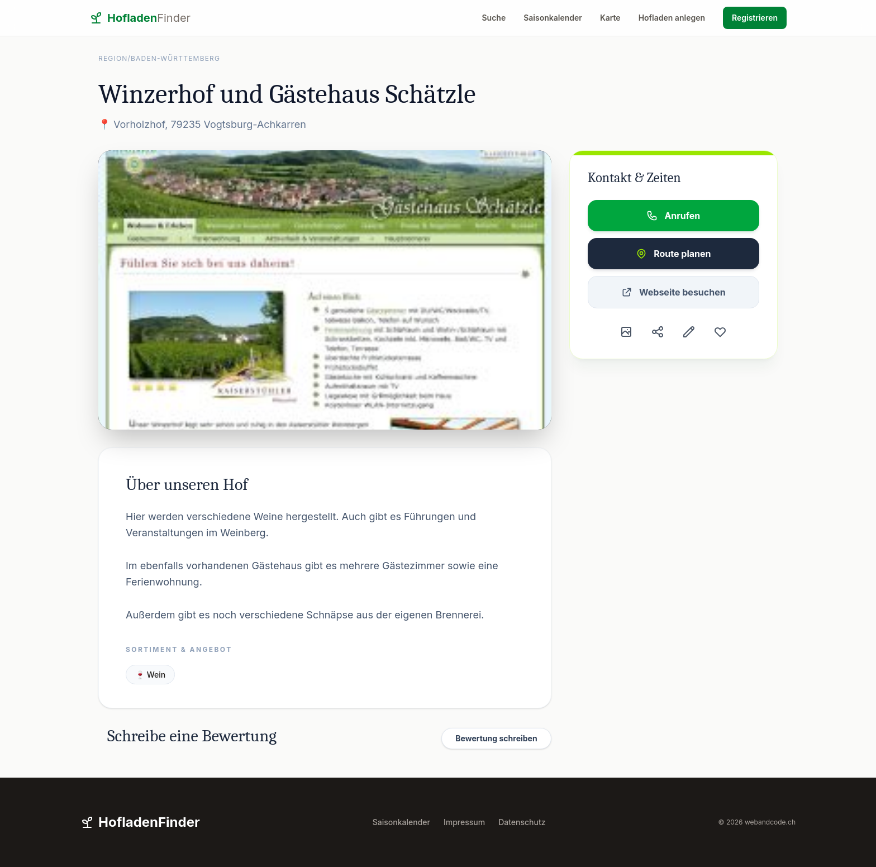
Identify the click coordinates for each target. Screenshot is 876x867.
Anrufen (673, 215)
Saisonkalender (552, 17)
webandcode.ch (770, 822)
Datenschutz (521, 822)
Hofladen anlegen (672, 17)
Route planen (673, 253)
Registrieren (755, 17)
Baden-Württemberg (175, 58)
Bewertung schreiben (496, 738)
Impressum (464, 822)
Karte (610, 17)
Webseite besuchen (673, 292)
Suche (494, 17)
